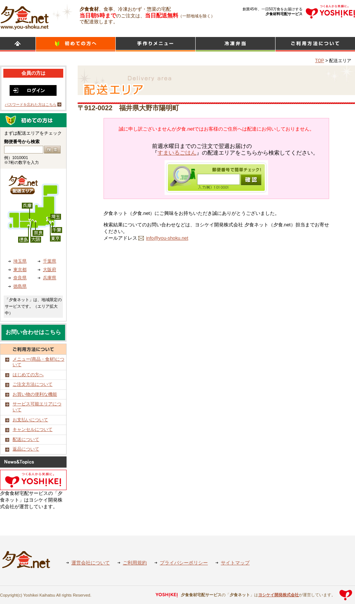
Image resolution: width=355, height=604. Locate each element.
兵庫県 (49, 277)
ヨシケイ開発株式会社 (278, 595)
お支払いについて (30, 419)
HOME (18, 44)
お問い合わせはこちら (33, 332)
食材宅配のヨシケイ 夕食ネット (24, 16)
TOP (319, 60)
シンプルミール (235, 44)
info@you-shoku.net (167, 238)
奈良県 (20, 277)
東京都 (20, 269)
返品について (26, 449)
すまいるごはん (177, 153)
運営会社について (90, 563)
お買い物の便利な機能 (35, 394)
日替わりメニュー (155, 44)
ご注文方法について (33, 384)
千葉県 (49, 261)
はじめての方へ (28, 374)
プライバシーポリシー (184, 563)
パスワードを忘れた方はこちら (31, 104)
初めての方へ (75, 44)
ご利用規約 (135, 563)
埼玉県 (20, 261)
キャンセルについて (33, 429)
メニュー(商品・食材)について (38, 362)
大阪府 (49, 269)
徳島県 (20, 286)
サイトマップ (235, 563)
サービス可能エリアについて (37, 406)
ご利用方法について (315, 44)
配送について (26, 439)
